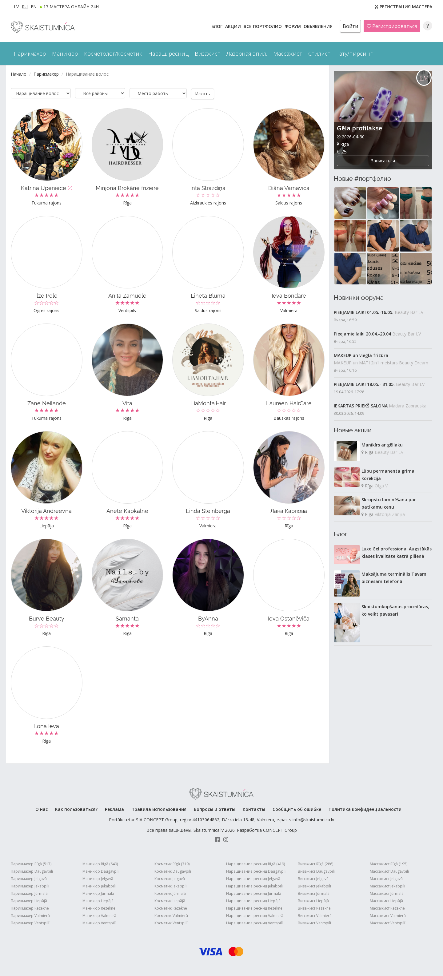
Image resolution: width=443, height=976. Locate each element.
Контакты (254, 809)
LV (16, 7)
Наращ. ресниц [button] (168, 53)
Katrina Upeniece (46, 187)
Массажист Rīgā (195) (388, 863)
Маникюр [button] (65, 53)
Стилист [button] (319, 53)
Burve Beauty (46, 618)
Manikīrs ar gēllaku (382, 445)
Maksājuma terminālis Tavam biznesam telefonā (393, 577)
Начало (18, 74)
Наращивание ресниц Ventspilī (254, 922)
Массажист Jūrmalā (387, 893)
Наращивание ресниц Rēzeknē (254, 908)
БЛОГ (217, 26)
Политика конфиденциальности (365, 809)
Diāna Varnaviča (288, 187)
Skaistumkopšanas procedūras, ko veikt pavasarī (395, 610)
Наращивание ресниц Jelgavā (253, 878)
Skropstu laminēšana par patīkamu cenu (388, 503)
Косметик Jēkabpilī (170, 885)
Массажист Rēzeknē (387, 908)
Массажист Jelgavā (386, 878)
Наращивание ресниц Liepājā (253, 900)
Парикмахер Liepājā (29, 900)
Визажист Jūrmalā (313, 893)
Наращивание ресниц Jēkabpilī (254, 885)
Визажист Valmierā (315, 915)
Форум (293, 26)
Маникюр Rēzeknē (98, 908)
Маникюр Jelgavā (97, 878)
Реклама (114, 809)
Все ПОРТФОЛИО (263, 26)
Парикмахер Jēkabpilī (30, 885)
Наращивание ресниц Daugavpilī (256, 871)
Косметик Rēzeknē (170, 908)
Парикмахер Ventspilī (30, 922)
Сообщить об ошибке (297, 809)
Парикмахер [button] (30, 53)
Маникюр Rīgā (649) (100, 863)
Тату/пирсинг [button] (355, 53)
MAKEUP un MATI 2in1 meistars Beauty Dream (381, 363)
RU (25, 7)
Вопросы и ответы (214, 809)
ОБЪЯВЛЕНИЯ (319, 26)
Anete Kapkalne (127, 510)
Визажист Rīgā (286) (315, 863)
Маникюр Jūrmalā (98, 893)
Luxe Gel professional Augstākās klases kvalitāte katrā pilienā (396, 552)
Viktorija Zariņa (390, 514)
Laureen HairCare (289, 403)
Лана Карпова (288, 510)
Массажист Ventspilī (387, 922)
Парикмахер (46, 74)
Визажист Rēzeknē (314, 908)
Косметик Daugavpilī (172, 871)
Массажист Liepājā (386, 900)
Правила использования (158, 809)
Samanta (127, 618)
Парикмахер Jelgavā (29, 878)
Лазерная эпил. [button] (246, 53)
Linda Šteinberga (208, 510)
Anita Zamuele (127, 295)
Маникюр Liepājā (98, 900)
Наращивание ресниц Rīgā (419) (255, 863)
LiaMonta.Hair (208, 403)
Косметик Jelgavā (169, 878)
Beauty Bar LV (409, 312)
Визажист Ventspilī (314, 922)
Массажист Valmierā (388, 915)
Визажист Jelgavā (313, 878)
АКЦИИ (233, 26)
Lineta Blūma (208, 295)
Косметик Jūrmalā (170, 893)
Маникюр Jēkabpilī (99, 885)
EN (34, 7)
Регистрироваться (392, 26)
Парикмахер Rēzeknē (30, 908)
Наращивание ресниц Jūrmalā (253, 893)
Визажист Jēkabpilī (314, 885)
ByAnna (208, 618)
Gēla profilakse (359, 128)
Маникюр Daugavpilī (100, 871)
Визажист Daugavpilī (316, 871)
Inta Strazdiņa (207, 187)
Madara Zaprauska (407, 406)
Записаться (383, 161)
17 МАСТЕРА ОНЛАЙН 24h (71, 7)
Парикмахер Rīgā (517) (31, 863)
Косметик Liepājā (169, 900)
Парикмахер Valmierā (30, 915)
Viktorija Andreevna (46, 510)
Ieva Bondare (289, 295)
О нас (41, 809)
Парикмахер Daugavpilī (32, 871)
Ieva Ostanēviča (288, 618)
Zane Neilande (46, 403)
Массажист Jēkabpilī (387, 885)
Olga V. (382, 486)
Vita (127, 403)
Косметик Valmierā (171, 915)
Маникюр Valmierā (99, 915)
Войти (350, 26)
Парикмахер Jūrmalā (29, 893)
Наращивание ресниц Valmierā (254, 915)
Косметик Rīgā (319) (172, 863)
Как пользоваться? (76, 809)
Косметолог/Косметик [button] (113, 53)
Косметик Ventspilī (170, 922)
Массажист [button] (287, 53)
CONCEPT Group (280, 830)
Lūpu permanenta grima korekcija (387, 474)
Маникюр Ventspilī (99, 922)
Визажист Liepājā (313, 900)
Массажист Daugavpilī (389, 871)
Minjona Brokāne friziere (127, 187)
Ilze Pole (46, 295)
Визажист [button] (207, 53)
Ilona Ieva (46, 726)
